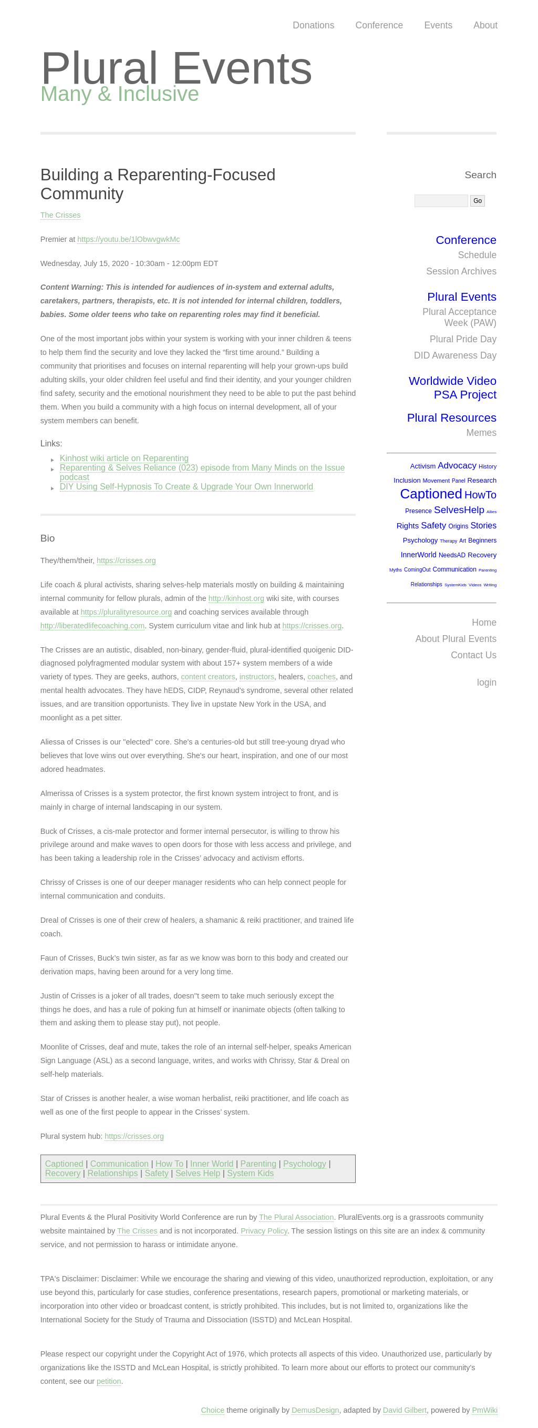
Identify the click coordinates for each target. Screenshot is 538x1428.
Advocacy (457, 466)
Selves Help (197, 1173)
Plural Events (176, 68)
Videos (475, 585)
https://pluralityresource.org (126, 612)
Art (462, 541)
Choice (212, 1410)
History (487, 466)
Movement (436, 480)
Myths (395, 570)
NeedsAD (452, 555)
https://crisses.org (126, 560)
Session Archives (461, 271)
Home (484, 622)
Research (482, 480)
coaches (321, 676)
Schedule (477, 255)
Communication (119, 1163)
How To (169, 1163)
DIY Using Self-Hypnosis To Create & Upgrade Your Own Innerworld (186, 486)
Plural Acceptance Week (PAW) (459, 317)
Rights (408, 525)
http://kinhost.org (236, 598)
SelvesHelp (459, 509)
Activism (423, 466)
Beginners (482, 540)
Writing (489, 585)
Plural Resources (452, 417)
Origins (458, 526)
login (486, 682)
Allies (491, 511)
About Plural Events (456, 639)
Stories (483, 525)
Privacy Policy (264, 1231)
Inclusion (407, 480)
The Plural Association (296, 1217)
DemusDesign (315, 1410)
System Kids (250, 1173)
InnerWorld (419, 554)
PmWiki (485, 1410)
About (485, 25)
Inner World (211, 1163)
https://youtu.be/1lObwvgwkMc (128, 239)
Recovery (63, 1173)
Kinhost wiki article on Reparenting (124, 458)
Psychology (304, 1163)
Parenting (259, 1163)
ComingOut (417, 570)
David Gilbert (405, 1410)
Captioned (64, 1163)
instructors (257, 676)
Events (438, 25)
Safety (157, 1173)
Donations (313, 25)
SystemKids (455, 585)
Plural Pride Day (463, 339)
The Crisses (60, 215)
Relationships (112, 1173)
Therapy (448, 541)
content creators (208, 676)
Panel (458, 481)
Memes (482, 432)
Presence (418, 511)
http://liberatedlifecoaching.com (92, 625)
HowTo (480, 495)
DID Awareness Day (455, 355)
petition (109, 1381)
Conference (379, 25)
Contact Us (473, 655)
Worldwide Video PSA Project (452, 387)
